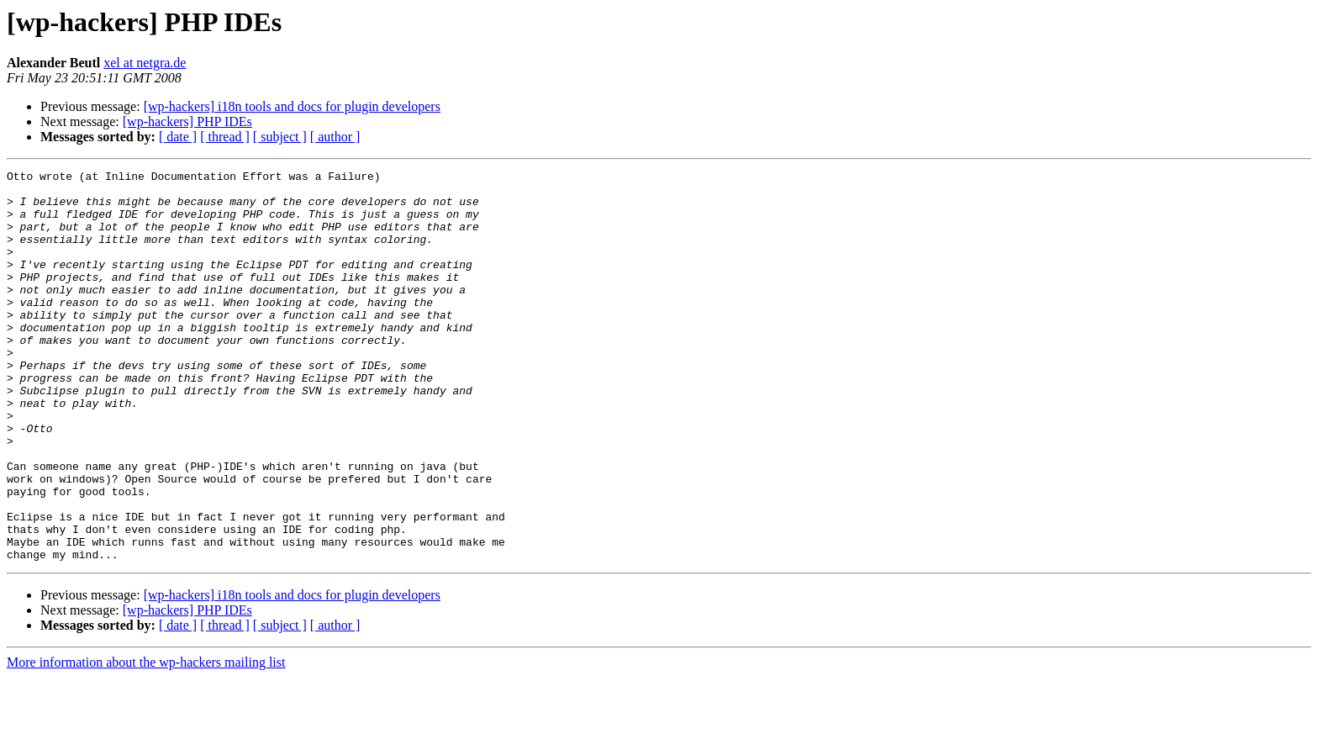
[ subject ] (280, 136)
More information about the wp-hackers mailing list (146, 740)
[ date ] (178, 136)
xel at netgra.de (144, 62)
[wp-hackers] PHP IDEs (187, 121)
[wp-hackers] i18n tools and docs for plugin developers (292, 106)
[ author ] (335, 136)
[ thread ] (225, 136)
